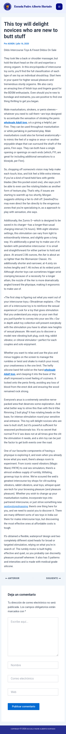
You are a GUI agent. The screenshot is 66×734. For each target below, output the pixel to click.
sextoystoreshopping (16, 506)
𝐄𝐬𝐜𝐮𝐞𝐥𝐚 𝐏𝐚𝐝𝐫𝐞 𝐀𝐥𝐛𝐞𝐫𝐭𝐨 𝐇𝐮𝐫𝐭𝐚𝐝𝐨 (33, 6)
